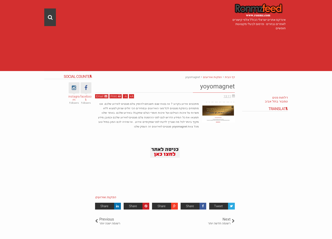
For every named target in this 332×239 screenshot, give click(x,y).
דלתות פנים (280, 97)
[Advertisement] (136, 29)
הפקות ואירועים (105, 197)
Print (116, 96)
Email (101, 96)
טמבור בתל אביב (276, 101)
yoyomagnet (216, 86)
